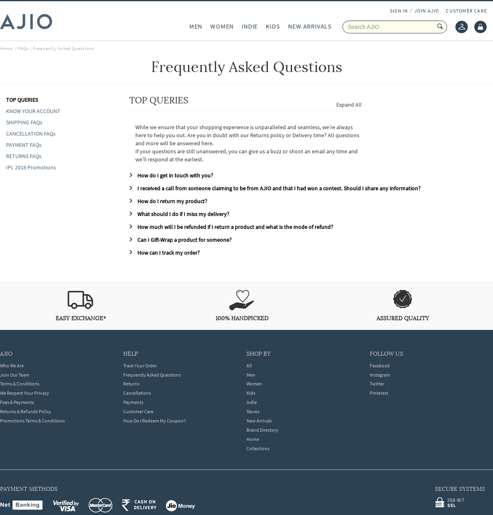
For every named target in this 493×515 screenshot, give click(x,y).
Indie (251, 402)
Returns (131, 384)
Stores (252, 411)
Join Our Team (14, 375)
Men (250, 375)
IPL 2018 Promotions (31, 167)
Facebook (380, 366)
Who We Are (12, 366)
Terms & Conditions (19, 384)
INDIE (250, 26)
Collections (257, 448)
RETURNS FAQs (23, 156)
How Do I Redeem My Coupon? (154, 421)
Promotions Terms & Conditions (32, 421)
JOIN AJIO (426, 11)
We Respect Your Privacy (24, 393)
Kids (250, 393)
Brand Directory (262, 430)
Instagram (380, 375)
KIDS (273, 26)
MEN (195, 26)
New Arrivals (259, 421)
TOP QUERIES (22, 99)
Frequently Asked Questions (152, 375)
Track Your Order (140, 366)
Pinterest (379, 393)
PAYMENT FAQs (23, 144)
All (249, 366)
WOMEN (222, 26)
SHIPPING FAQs (24, 122)
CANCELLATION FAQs (31, 133)
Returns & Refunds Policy (25, 411)
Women (254, 384)
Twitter (377, 384)
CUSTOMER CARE (466, 11)
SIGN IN (399, 11)
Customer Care (138, 411)
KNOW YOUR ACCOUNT (33, 111)
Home (252, 439)
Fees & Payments (17, 402)
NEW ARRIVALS (310, 26)
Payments (133, 402)
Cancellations (137, 393)
